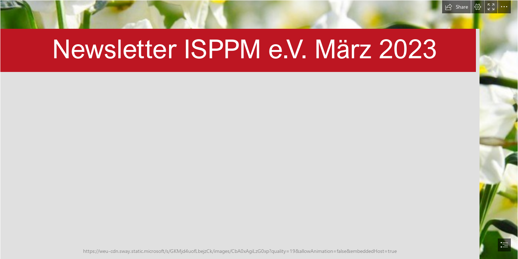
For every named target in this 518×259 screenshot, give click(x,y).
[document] (259, 129)
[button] (456, 6)
